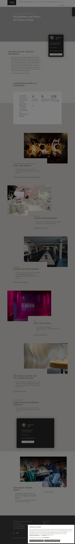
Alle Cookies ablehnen (36, 540)
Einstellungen (46, 537)
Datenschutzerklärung (34, 535)
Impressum (44, 535)
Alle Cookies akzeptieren (52, 540)
